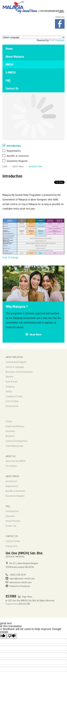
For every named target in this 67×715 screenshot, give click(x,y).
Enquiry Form (11, 546)
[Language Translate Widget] (33, 37)
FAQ (8, 80)
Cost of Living (12, 401)
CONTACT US (12, 536)
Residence (10, 436)
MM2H (9, 64)
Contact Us (12, 88)
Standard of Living (14, 396)
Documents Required (14, 161)
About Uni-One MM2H (15, 460)
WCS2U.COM (24, 603)
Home (9, 48)
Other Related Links (14, 445)
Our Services (11, 465)
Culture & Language (15, 366)
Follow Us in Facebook (18, 586)
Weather (9, 376)
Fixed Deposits (12, 511)
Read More (33, 334)
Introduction (11, 145)
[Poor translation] (12, 636)
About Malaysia (15, 56)
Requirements (11, 151)
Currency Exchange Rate (16, 440)
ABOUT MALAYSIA (14, 357)
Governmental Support (16, 361)
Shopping (10, 386)
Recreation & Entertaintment (19, 371)
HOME (4, 166)
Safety (9, 391)
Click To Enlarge (10, 257)
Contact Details (13, 541)
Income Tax (11, 525)
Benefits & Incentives (15, 156)
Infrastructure (12, 406)
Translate (57, 40)
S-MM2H (11, 72)
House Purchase (13, 520)
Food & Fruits (12, 381)
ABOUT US (11, 456)
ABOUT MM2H (18, 166)
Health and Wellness (15, 426)
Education (10, 431)
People (9, 421)
